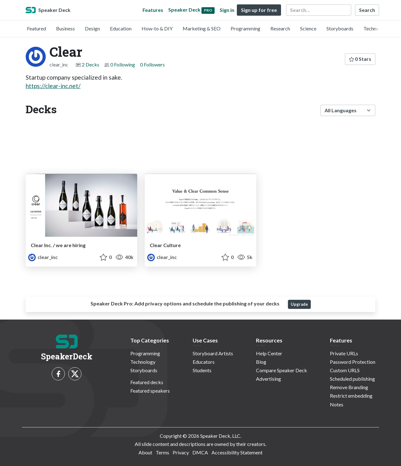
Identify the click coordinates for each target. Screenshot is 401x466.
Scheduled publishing (352, 379)
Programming (245, 28)
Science (308, 28)
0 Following (122, 64)
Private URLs (344, 353)
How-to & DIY (157, 28)
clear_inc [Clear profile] (43, 257)
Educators (204, 362)
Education (121, 28)
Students (202, 370)
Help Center (269, 353)
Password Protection (352, 362)
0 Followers (152, 64)
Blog (261, 362)
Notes (336, 404)
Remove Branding (349, 387)
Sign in (227, 10)
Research (280, 28)
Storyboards (339, 28)
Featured (36, 28)
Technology (375, 28)
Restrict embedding (351, 396)
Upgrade (299, 304)
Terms (162, 452)
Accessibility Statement (237, 452)
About (145, 452)
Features (153, 10)
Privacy (181, 452)
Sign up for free (259, 10)
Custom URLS (345, 370)
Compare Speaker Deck (281, 370)
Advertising (268, 379)
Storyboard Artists (213, 353)
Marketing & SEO (202, 28)
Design (92, 28)
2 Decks (90, 64)
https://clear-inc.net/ (53, 85)
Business (65, 28)
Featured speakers (150, 391)
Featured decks (146, 382)
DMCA (200, 452)
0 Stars (360, 59)
